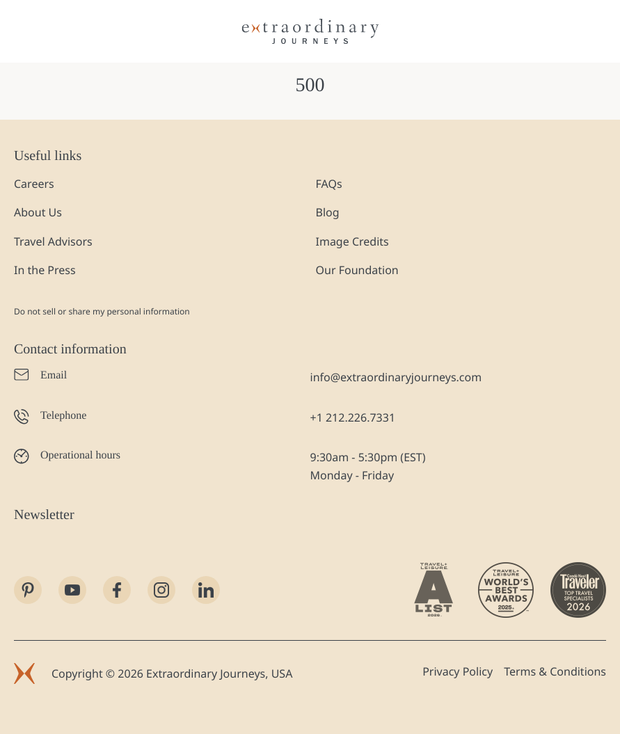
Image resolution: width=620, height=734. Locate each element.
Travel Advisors (53, 241)
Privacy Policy (457, 671)
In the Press (45, 270)
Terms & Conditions (555, 671)
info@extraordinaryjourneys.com (396, 377)
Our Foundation (357, 270)
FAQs (329, 183)
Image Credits (352, 241)
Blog (328, 212)
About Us (38, 212)
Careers (34, 183)
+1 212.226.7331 (353, 417)
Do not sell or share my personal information (102, 311)
